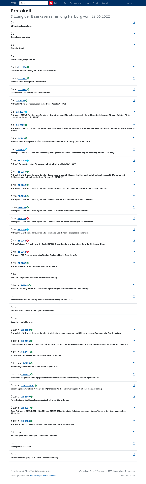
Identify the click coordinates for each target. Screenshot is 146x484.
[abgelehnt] (27, 218)
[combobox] (33, 3)
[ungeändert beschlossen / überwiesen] (28, 67)
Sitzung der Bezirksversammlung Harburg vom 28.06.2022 (60, 16)
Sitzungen (87, 3)
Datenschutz (118, 471)
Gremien (96, 3)
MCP (110, 471)
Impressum (130, 471)
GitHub (37, 471)
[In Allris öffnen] (134, 22)
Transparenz (102, 471)
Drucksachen (75, 3)
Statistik (105, 3)
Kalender (58, 3)
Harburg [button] (129, 3)
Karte (66, 3)
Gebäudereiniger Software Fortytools (42, 476)
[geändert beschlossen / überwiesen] (26, 111)
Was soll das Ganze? (87, 471)
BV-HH (14, 3)
